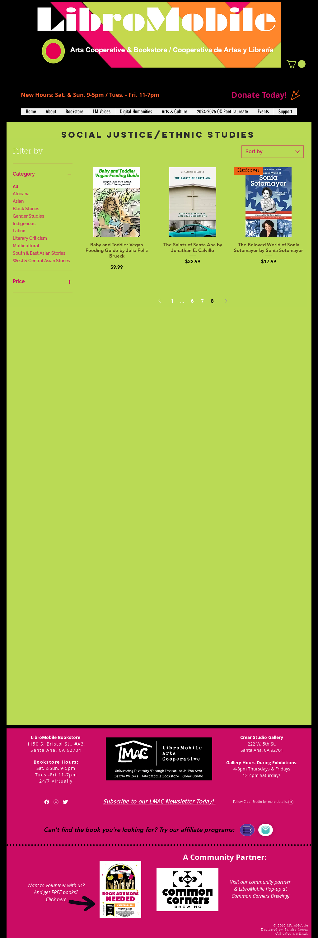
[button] (296, 64)
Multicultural (26, 245)
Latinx (19, 230)
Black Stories (26, 208)
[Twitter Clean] (65, 802)
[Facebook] (47, 802)
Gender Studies (28, 216)
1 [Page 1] (172, 301)
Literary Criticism (30, 238)
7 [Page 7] (202, 301)
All (15, 186)
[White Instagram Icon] (56, 802)
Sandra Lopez (296, 929)
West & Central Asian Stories (41, 260)
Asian (18, 201)
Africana (21, 193)
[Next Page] (226, 301)
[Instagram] (291, 802)
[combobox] (272, 151)
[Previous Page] (159, 301)
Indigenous (24, 223)
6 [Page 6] (192, 301)
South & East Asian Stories (39, 253)
